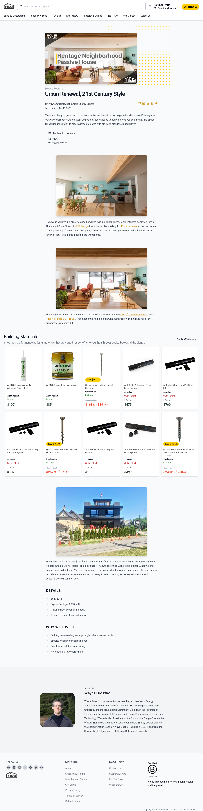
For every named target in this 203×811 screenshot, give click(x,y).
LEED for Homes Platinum (134, 314)
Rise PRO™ (112, 15)
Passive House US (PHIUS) (60, 318)
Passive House (129, 226)
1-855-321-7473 (162, 5)
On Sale (57, 15)
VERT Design (82, 226)
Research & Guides (92, 15)
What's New (72, 15)
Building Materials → (187, 339)
